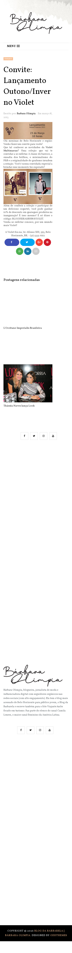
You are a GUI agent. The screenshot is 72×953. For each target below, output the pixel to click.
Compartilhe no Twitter (27, 243)
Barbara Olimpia (26, 113)
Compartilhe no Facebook (12, 243)
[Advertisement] (36, 486)
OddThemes (58, 935)
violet (8, 59)
